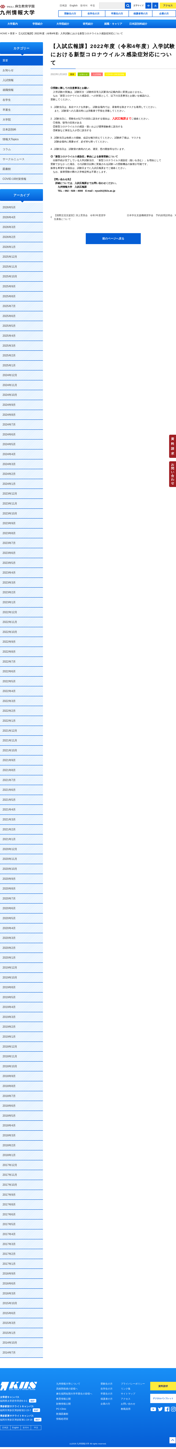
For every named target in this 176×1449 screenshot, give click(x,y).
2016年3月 (9, 1293)
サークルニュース (14, 159)
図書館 (7, 168)
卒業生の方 (117, 13)
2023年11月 (10, 503)
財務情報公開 (63, 1403)
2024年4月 (9, 454)
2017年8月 (9, 1204)
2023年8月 (9, 533)
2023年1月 (9, 602)
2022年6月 (9, 671)
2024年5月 (9, 444)
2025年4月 (9, 335)
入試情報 (97, 74)
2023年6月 (9, 552)
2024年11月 (10, 385)
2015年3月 (9, 1322)
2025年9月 (9, 286)
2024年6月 (9, 434)
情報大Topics (11, 139)
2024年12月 (10, 375)
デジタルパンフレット (163, 1398)
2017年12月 (10, 1165)
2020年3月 (9, 937)
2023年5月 (9, 562)
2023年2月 (9, 592)
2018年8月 (9, 1086)
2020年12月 (10, 849)
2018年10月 (10, 1066)
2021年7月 (9, 780)
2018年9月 (9, 1076)
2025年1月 (9, 365)
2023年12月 (10, 493)
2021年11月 (10, 740)
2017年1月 (9, 1263)
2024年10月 (10, 394)
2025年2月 (9, 355)
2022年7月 (9, 661)
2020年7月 (9, 898)
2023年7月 (9, 543)
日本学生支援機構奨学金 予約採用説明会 (150, 215)
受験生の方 (70, 13)
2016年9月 (9, 1273)
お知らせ (83, 74)
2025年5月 (9, 325)
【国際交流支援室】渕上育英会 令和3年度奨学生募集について (80, 217)
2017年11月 (10, 1174)
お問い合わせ (172, 474)
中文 (92, 5)
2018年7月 (9, 1096)
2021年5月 (9, 799)
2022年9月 (9, 641)
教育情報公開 (63, 1398)
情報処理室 (62, 1418)
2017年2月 (9, 1253)
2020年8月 (9, 888)
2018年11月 (10, 1056)
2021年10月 (10, 750)
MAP (33, 1402)
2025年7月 (9, 306)
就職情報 (8, 89)
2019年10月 (10, 977)
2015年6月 (9, 1313)
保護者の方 (107, 1398)
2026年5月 (9, 207)
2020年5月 (9, 918)
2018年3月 (9, 1135)
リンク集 (125, 1388)
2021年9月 (9, 760)
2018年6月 (9, 1105)
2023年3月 (9, 582)
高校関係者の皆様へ (67, 1388)
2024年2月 (9, 473)
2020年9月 (9, 878)
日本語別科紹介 (138, 23)
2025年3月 (9, 345)
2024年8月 (9, 414)
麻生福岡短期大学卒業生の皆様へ (74, 1393)
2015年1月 (9, 1332)
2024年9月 (9, 404)
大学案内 (12, 23)
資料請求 (172, 446)
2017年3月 (9, 1244)
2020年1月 (9, 957)
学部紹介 (37, 23)
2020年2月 (9, 947)
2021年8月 (9, 770)
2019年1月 (9, 1036)
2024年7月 (9, 424)
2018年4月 (9, 1125)
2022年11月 (10, 622)
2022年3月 (9, 701)
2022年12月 (10, 612)
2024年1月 (9, 483)
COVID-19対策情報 (115, 74)
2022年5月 (9, 681)
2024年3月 (9, 464)
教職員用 (125, 1409)
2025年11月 (10, 266)
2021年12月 (10, 730)
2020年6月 (9, 908)
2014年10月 (10, 1342)
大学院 (7, 119)
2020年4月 (9, 928)
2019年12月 (10, 967)
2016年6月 (9, 1283)
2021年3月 (9, 819)
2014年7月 (9, 1352)
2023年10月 (10, 513)
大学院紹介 (62, 23)
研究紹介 (88, 23)
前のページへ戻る (113, 238)
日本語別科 (9, 129)
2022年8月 (9, 651)
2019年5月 (9, 997)
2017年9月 (9, 1194)
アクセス (168, 5)
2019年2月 (9, 1026)
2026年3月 (9, 227)
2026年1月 (9, 246)
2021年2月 (9, 829)
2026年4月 (9, 217)
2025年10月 (10, 276)
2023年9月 (9, 523)
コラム (7, 149)
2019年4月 (9, 1007)
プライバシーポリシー (133, 1383)
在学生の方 (93, 13)
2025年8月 (9, 296)
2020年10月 (10, 868)
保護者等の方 (140, 13)
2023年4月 (9, 572)
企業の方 (164, 13)
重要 (72, 74)
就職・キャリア (113, 23)
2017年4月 (9, 1234)
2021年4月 (9, 809)
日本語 (63, 5)
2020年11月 (10, 858)
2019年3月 (9, 1016)
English (74, 5)
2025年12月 (10, 256)
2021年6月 (9, 789)
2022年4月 (9, 691)
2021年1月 (9, 839)
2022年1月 (9, 720)
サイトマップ (128, 1393)
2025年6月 (9, 316)
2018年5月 (9, 1115)
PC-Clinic (61, 1409)
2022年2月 (9, 710)
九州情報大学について (68, 1383)
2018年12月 (10, 1046)
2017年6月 (9, 1214)
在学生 (7, 99)
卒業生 (7, 109)
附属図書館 (62, 1413)
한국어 (83, 5)
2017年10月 (10, 1184)
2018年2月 (9, 1145)
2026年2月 (9, 237)
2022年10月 (10, 631)
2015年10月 (10, 1303)
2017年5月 (9, 1224)
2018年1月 (9, 1155)
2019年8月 (9, 987)
